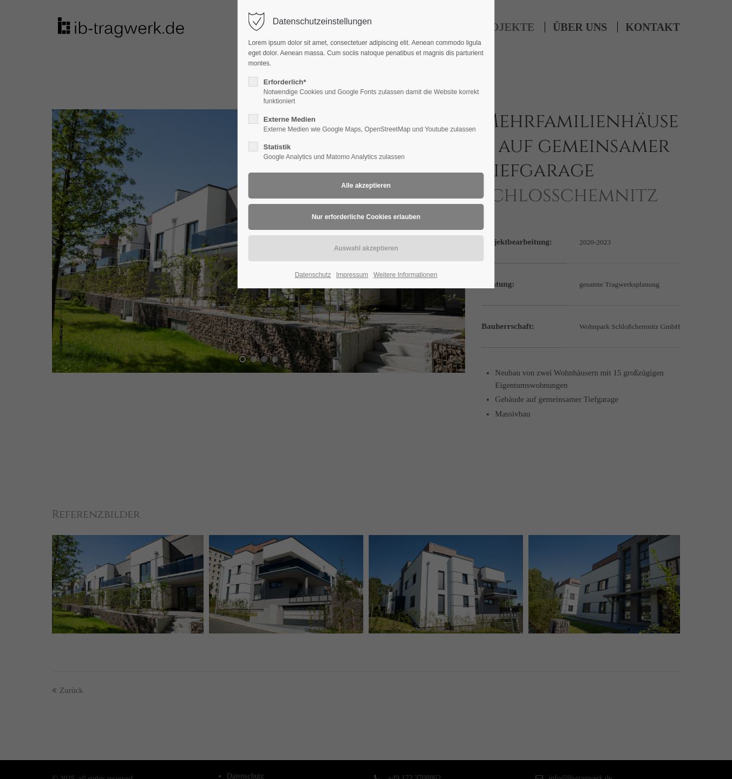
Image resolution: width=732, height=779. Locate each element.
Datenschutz (313, 275)
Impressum (352, 275)
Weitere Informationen (405, 275)
